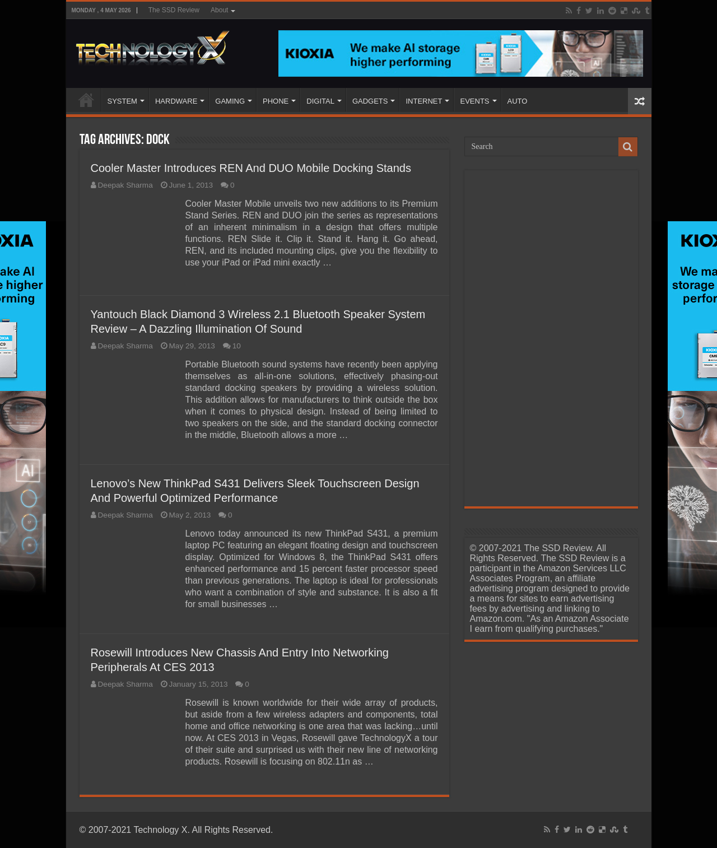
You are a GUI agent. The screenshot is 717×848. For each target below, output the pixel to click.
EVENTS (474, 101)
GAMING (230, 101)
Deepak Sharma (125, 185)
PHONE (275, 101)
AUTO (518, 101)
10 (236, 346)
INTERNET (424, 101)
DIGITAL (320, 101)
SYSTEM (122, 101)
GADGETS (370, 101)
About (219, 10)
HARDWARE (176, 101)
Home (86, 99)
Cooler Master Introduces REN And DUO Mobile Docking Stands (251, 168)
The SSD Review (173, 10)
